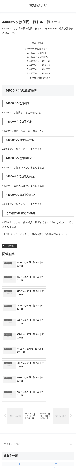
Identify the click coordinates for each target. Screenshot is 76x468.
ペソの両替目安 (9, 247)
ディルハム (20, 416)
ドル (56, 394)
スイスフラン (56, 411)
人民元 (20, 403)
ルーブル (20, 429)
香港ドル (20, 407)
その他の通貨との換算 (40, 79)
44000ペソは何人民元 (40, 70)
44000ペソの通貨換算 (37, 49)
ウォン (56, 403)
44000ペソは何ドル (39, 57)
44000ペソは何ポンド (40, 66)
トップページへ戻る (19, 460)
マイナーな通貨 (55, 429)
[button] (71, 373)
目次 (34, 43)
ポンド (56, 398)
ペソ (20, 420)
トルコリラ (56, 416)
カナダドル (20, 411)
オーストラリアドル (56, 407)
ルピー (56, 424)
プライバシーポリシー (56, 460)
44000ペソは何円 (38, 53)
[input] (38, 374)
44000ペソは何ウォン (40, 74)
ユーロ (20, 398)
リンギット (56, 420)
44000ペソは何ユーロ (40, 61)
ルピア (20, 424)
